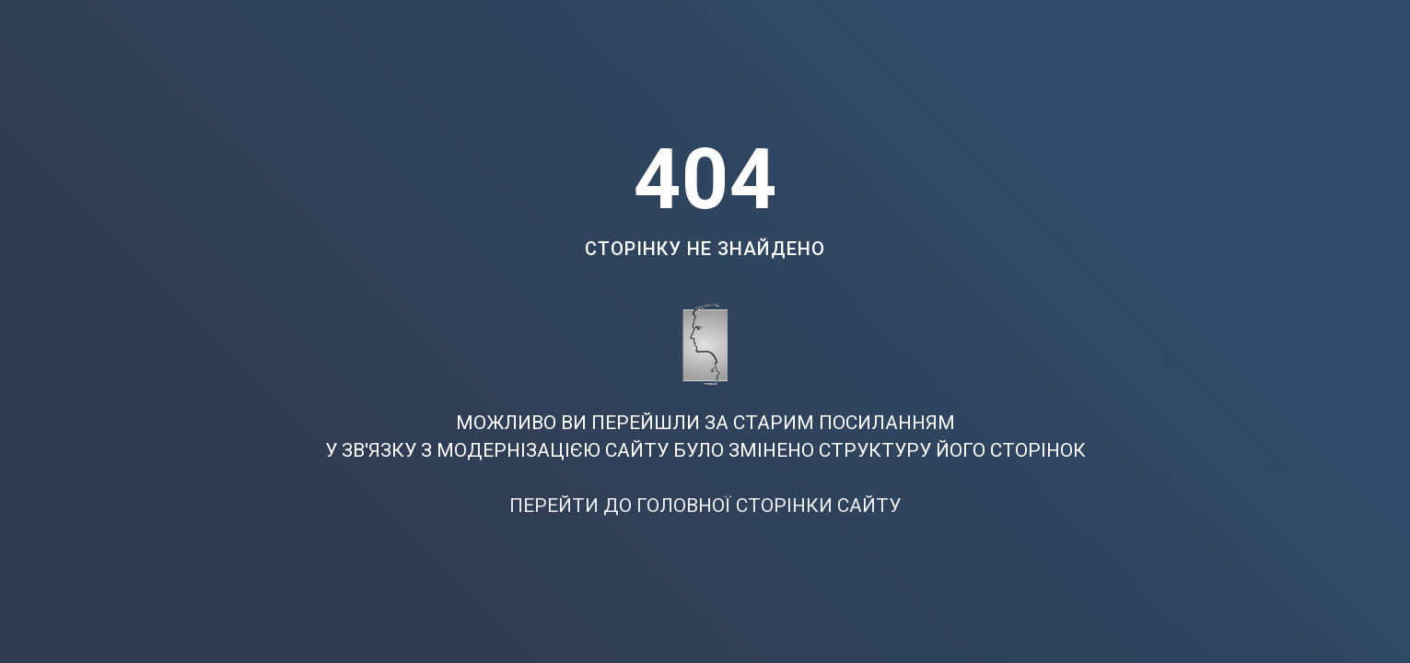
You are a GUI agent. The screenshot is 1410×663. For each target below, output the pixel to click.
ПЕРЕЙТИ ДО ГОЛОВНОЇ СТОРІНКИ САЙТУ (705, 505)
